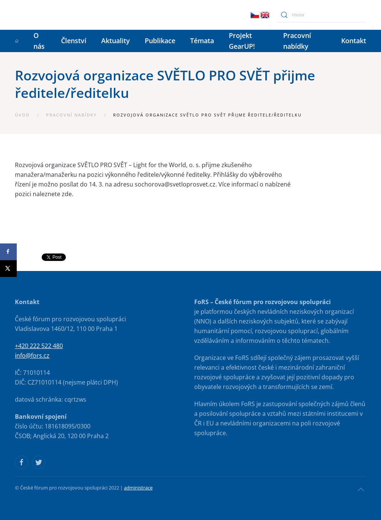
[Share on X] (8, 268)
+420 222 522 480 (39, 346)
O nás (39, 41)
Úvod (22, 115)
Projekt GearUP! (242, 41)
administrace (138, 487)
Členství (73, 40)
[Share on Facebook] (8, 251)
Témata (202, 40)
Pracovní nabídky (297, 41)
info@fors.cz (32, 355)
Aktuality (115, 40)
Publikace (160, 40)
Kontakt (353, 40)
